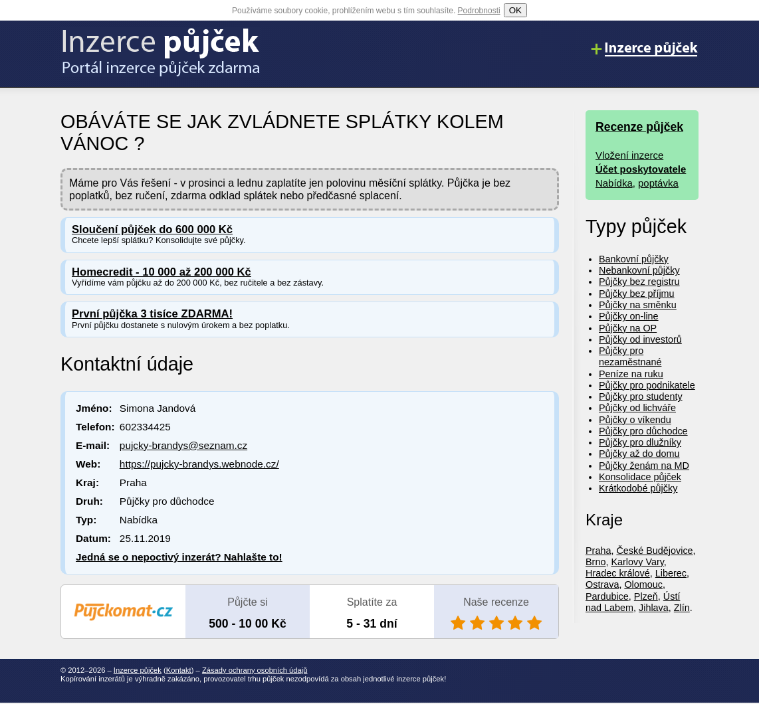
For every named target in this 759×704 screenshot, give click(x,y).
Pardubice (607, 596)
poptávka (658, 183)
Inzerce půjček (138, 670)
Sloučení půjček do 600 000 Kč (152, 229)
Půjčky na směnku (638, 305)
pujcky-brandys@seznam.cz (183, 445)
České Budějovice (654, 550)
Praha (598, 550)
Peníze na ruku (631, 374)
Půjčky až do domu (639, 453)
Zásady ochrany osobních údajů (255, 670)
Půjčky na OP (628, 328)
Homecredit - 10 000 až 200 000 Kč (161, 272)
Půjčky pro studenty (641, 396)
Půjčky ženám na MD (644, 465)
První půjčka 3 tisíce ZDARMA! (152, 314)
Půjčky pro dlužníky (640, 442)
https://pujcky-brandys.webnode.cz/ (199, 464)
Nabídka (614, 183)
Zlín (682, 607)
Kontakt (178, 670)
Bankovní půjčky (634, 259)
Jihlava (654, 607)
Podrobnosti (479, 10)
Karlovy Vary (637, 562)
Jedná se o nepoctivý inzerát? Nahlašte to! (179, 557)
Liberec (671, 573)
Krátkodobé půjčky (638, 488)
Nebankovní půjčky (639, 270)
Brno (595, 562)
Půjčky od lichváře (637, 407)
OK (515, 10)
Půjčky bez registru (639, 281)
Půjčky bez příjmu (637, 293)
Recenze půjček (639, 126)
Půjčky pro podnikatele (647, 385)
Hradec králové (618, 573)
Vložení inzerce (629, 155)
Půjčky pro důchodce (643, 431)
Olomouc (643, 584)
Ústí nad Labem (633, 602)
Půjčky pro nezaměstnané (630, 356)
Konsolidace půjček (640, 477)
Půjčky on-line (629, 316)
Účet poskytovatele (641, 169)
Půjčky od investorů (640, 339)
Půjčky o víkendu (635, 419)
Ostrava (602, 584)
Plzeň (646, 596)
